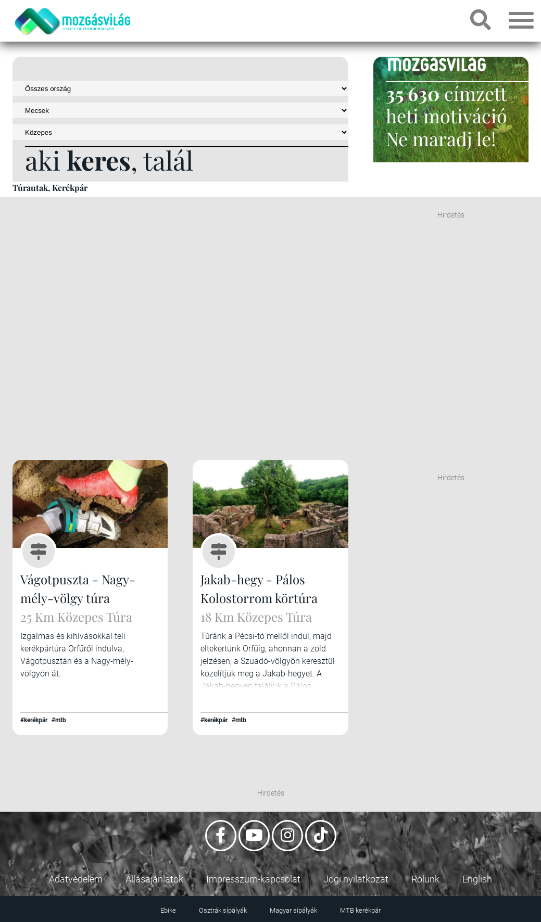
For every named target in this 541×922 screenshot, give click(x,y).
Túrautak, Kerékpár (49, 187)
